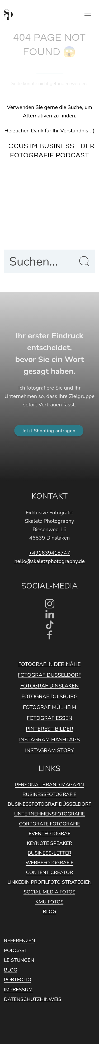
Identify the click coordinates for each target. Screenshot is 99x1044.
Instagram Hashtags (49, 739)
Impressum (18, 989)
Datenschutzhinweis (32, 999)
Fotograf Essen (49, 718)
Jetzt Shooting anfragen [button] (49, 430)
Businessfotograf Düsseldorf (49, 804)
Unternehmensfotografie (49, 813)
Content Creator (49, 872)
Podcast (15, 950)
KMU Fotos (49, 901)
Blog (49, 911)
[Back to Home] (8, 14)
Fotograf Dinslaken (49, 685)
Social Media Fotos (49, 891)
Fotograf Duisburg (49, 696)
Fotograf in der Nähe (49, 664)
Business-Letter (49, 853)
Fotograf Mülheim (49, 707)
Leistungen (19, 960)
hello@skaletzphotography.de (49, 561)
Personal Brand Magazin (49, 784)
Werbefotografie (50, 862)
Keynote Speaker (49, 843)
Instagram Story (49, 750)
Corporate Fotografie (49, 823)
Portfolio (17, 979)
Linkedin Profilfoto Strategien (49, 882)
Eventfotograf (49, 833)
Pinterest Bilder (49, 728)
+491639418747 (49, 552)
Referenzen (19, 940)
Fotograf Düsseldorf (49, 675)
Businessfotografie (49, 794)
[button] (88, 14)
